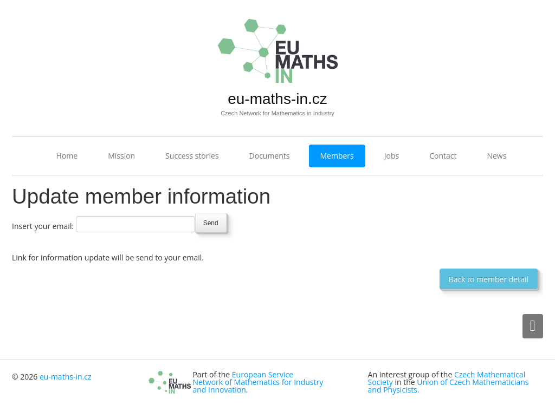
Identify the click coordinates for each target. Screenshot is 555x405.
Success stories (191, 156)
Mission (121, 156)
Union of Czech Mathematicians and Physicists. (448, 386)
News (496, 156)
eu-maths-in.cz (277, 98)
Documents (269, 156)
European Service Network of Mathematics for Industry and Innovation (257, 382)
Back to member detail (488, 279)
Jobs (391, 156)
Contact (442, 156)
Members (337, 156)
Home (67, 156)
